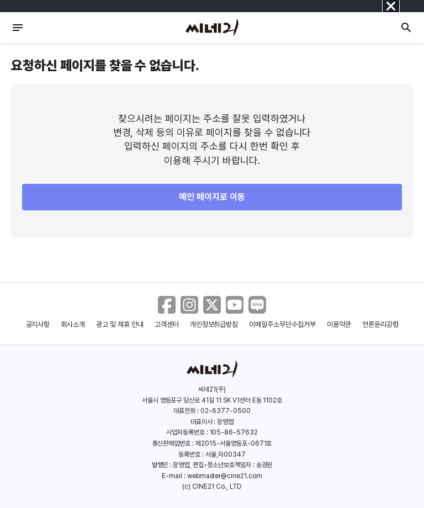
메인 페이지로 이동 (212, 197)
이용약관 (339, 324)
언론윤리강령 (380, 324)
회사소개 (73, 324)
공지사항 (38, 324)
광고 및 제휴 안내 (120, 324)
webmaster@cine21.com (224, 476)
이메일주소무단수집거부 (282, 324)
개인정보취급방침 (214, 324)
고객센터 (167, 324)
